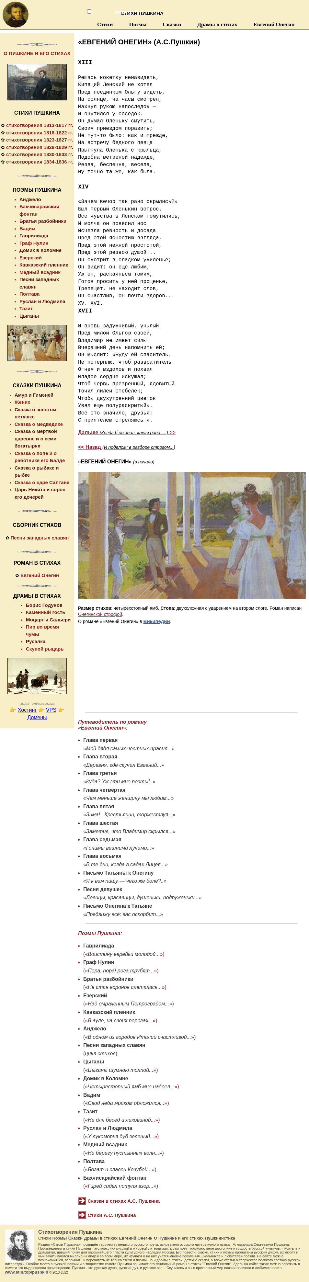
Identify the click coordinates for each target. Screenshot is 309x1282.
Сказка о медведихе (39, 424)
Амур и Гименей (34, 395)
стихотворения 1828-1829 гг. (39, 147)
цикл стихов (100, 1053)
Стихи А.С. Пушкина (112, 1215)
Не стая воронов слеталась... (125, 987)
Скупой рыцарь (44, 649)
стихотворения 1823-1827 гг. (39, 139)
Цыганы (93, 1061)
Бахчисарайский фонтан (114, 1178)
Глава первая (100, 740)
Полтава (94, 1161)
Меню (118, 12)
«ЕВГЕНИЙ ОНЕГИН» (116, 461)
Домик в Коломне (105, 1078)
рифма (24, 703)
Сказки (172, 24)
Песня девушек (102, 889)
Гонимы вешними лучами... (118, 848)
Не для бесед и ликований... (121, 1120)
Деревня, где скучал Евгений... (123, 765)
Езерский (95, 995)
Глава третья (100, 773)
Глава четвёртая (104, 790)
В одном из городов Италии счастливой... (139, 1037)
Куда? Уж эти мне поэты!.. (119, 781)
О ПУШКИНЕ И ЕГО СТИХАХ (37, 53)
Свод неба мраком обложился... (126, 1103)
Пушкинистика (220, 1238)
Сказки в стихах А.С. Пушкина (124, 1201)
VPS (51, 710)
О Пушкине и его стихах (178, 1238)
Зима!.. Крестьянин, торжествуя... (129, 814)
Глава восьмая (102, 856)
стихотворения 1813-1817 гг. (39, 125)
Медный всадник (105, 1144)
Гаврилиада (98, 945)
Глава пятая (98, 806)
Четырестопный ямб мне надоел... (131, 1086)
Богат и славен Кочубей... (120, 1169)
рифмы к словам (43, 703)
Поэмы (138, 24)
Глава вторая (100, 756)
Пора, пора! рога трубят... (121, 970)
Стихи (105, 24)
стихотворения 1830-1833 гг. (39, 154)
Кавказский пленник (109, 1012)
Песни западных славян (114, 1045)
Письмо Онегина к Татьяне (117, 906)
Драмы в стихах (217, 24)
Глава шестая (100, 823)
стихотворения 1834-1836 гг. (39, 162)
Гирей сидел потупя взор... (121, 1186)
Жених (22, 402)
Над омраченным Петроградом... (128, 1003)
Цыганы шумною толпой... (120, 1070)
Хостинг (27, 710)
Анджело (94, 1028)
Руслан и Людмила (107, 1128)
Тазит (90, 1111)
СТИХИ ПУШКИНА (37, 113)
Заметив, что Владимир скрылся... (129, 831)
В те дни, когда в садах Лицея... (125, 864)
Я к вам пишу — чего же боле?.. (125, 881)
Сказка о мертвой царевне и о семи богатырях (36, 438)
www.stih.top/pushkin (26, 1272)
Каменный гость (45, 612)
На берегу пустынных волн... (123, 1153)
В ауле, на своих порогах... (120, 1020)
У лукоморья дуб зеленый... (121, 1136)
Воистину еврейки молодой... (124, 954)
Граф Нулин (98, 962)
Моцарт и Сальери (48, 619)
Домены (37, 717)
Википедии (156, 621)
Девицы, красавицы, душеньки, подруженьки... (142, 897)
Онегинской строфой (100, 614)
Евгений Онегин (273, 24)
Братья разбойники (108, 979)
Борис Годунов (44, 605)
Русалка (35, 641)
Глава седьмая (102, 839)
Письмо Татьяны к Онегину (118, 873)
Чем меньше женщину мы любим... (128, 798)
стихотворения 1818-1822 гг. (39, 132)
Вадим (91, 1095)
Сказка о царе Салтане (42, 482)
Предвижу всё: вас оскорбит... (123, 914)
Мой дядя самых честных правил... (129, 748)
